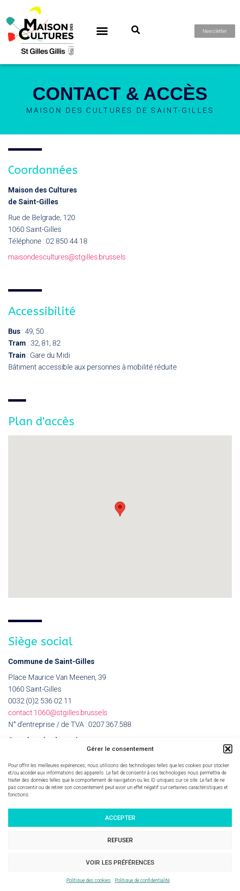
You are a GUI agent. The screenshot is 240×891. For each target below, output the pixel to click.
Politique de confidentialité (142, 880)
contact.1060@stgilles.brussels (57, 712)
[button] (228, 749)
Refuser (120, 840)
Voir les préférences (120, 862)
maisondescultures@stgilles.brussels (67, 257)
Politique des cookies (88, 880)
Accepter (120, 818)
